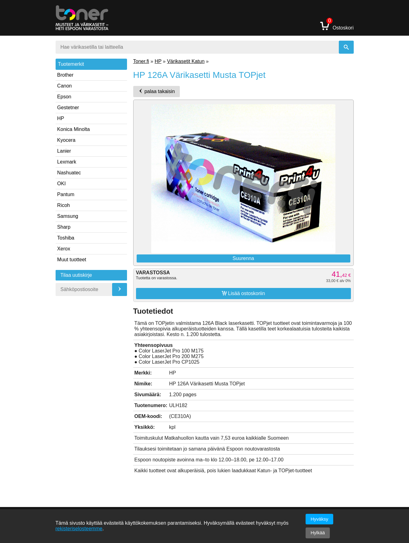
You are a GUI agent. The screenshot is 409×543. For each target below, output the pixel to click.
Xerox (63, 248)
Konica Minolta (73, 129)
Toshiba (65, 237)
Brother (65, 75)
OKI (61, 183)
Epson (64, 96)
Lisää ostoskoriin (243, 293)
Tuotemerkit (71, 64)
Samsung (67, 216)
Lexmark (66, 161)
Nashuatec (69, 172)
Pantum (65, 194)
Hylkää (318, 532)
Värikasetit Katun (186, 61)
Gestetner (68, 107)
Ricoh (63, 205)
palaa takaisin (156, 91)
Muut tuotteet (71, 259)
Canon (64, 85)
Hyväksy (319, 519)
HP (60, 118)
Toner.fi (141, 61)
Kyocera (66, 140)
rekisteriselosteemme (79, 528)
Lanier (64, 151)
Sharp (63, 227)
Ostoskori (337, 25)
